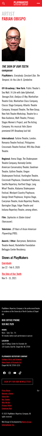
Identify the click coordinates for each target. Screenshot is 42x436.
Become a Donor (7, 393)
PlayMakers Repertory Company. (18, 414)
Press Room (6, 390)
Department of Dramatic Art (12, 362)
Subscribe (5, 396)
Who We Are (6, 402)
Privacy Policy (7, 405)
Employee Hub (7, 408)
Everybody (6, 263)
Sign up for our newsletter (17, 381)
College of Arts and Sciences (12, 359)
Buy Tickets (6, 399)
